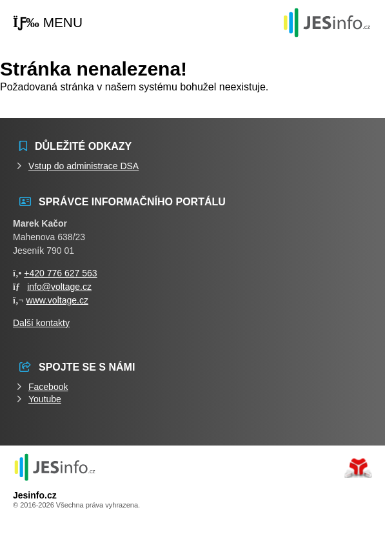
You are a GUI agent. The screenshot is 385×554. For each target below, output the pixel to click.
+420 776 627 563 (60, 273)
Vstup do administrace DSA (83, 166)
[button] (48, 23)
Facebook (48, 387)
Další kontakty (41, 323)
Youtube (44, 399)
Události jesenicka (327, 22)
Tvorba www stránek (358, 468)
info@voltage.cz (59, 287)
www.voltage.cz (57, 300)
